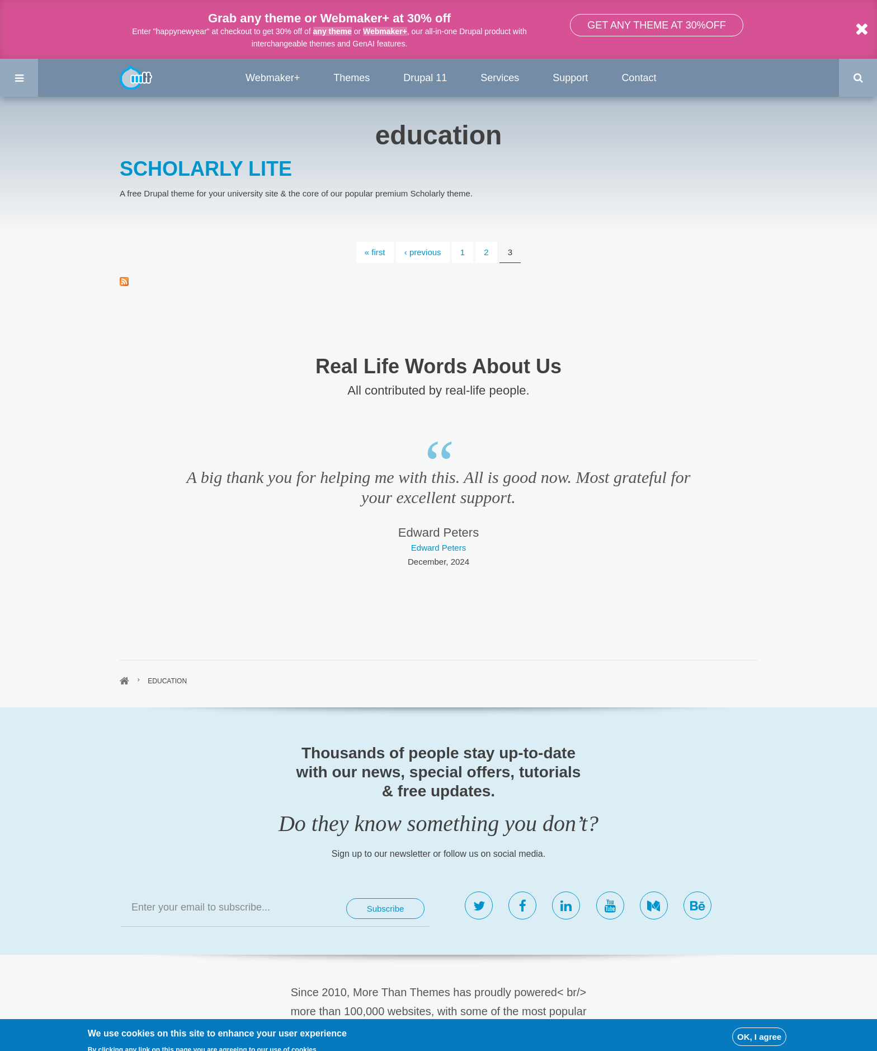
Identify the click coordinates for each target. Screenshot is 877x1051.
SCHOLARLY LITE (206, 168)
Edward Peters (438, 547)
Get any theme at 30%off (656, 25)
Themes (351, 77)
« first (375, 252)
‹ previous (422, 252)
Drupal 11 (425, 77)
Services (499, 77)
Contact (638, 77)
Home (124, 681)
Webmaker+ (385, 31)
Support (570, 77)
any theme (332, 31)
